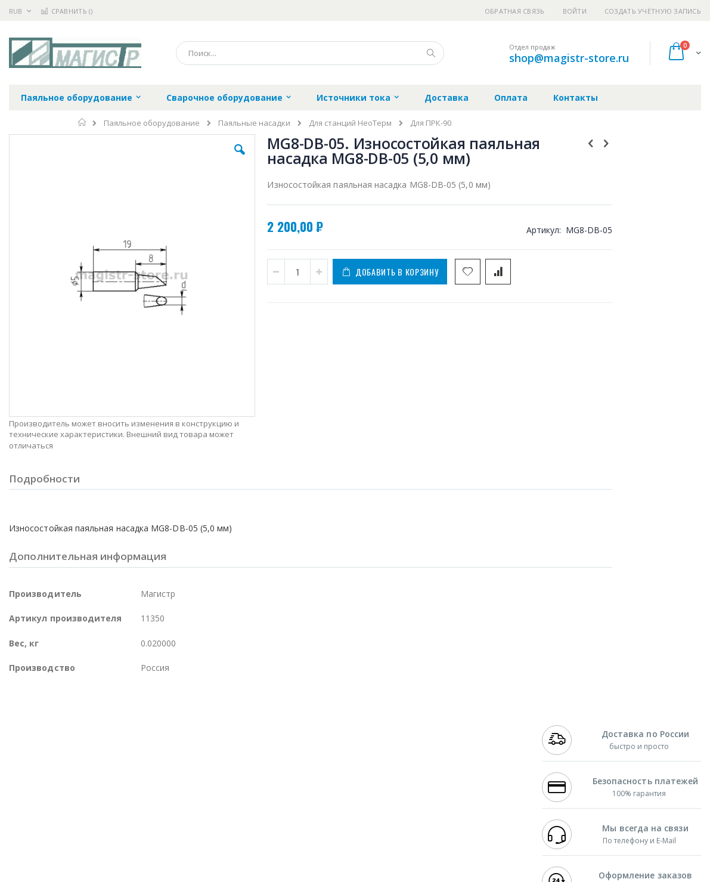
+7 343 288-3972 (569, 743)
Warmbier (66, 801)
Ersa (52, 720)
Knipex (67, 824)
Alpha (71, 755)
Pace (102, 720)
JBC (76, 720)
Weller (134, 720)
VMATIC (150, 801)
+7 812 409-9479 (569, 731)
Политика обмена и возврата (302, 743)
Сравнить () (66, 11)
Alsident (172, 720)
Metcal (99, 731)
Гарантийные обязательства (301, 720)
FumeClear (57, 731)
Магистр (188, 731)
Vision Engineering (42, 778)
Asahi (138, 755)
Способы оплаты (455, 767)
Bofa (17, 731)
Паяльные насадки (254, 123)
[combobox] (310, 53)
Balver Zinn (29, 755)
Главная (82, 122)
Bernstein (26, 824)
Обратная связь (515, 11)
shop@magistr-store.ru (569, 58)
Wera (101, 824)
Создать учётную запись (652, 11)
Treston (23, 801)
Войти (575, 11)
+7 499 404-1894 (569, 720)
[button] (206, 158)
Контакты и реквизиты (467, 720)
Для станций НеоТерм (350, 123)
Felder (105, 755)
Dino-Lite (103, 778)
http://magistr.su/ (193, 873)
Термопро (142, 731)
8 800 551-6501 (573, 755)
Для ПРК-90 (430, 123)
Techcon (110, 801)
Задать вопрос (274, 801)
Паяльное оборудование (152, 123)
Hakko (20, 720)
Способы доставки (458, 743)
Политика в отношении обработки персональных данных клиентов (312, 773)
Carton (142, 778)
